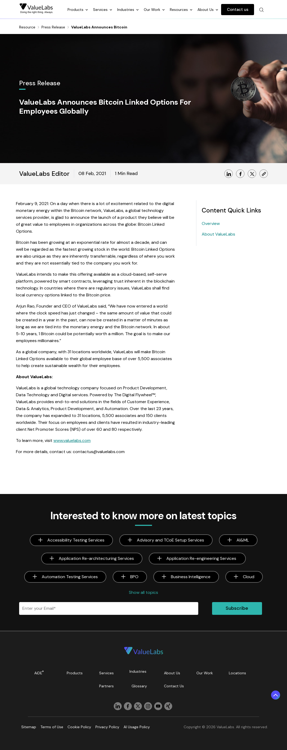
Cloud (248, 576)
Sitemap (28, 727)
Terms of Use (51, 727)
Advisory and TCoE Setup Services (170, 540)
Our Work (152, 9)
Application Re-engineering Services (201, 558)
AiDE (39, 672)
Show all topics (143, 592)
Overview (211, 223)
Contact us (237, 9)
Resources (179, 9)
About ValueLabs (218, 234)
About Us (206, 9)
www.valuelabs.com (72, 440)
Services (101, 9)
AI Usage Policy (137, 727)
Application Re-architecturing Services (96, 558)
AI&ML (243, 540)
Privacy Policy (107, 727)
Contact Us (174, 686)
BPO (134, 576)
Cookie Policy (79, 727)
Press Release (53, 27)
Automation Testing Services (70, 576)
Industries (126, 9)
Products (76, 9)
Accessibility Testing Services (75, 540)
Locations (237, 673)
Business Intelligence (190, 576)
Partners (106, 686)
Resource (27, 27)
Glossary (139, 686)
